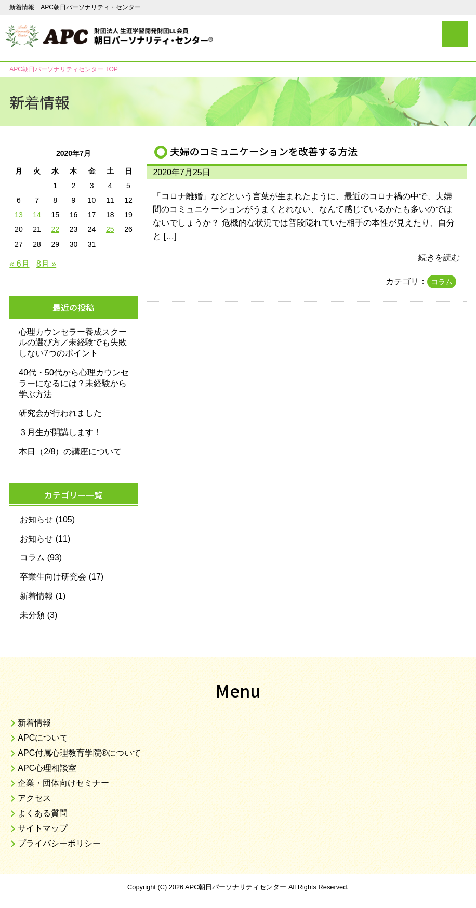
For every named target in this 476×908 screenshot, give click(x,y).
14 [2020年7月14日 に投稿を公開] (37, 214)
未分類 (32, 615)
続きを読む (439, 257)
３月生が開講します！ (60, 432)
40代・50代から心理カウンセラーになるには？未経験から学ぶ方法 (74, 383)
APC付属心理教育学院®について (79, 752)
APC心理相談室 (47, 768)
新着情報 (36, 595)
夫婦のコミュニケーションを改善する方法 (264, 151)
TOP (63, 69)
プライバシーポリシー (59, 843)
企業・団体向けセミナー (63, 783)
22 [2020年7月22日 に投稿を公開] (55, 229)
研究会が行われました (60, 413)
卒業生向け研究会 (53, 576)
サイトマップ (43, 828)
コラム (442, 282)
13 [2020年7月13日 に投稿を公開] (19, 214)
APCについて (43, 737)
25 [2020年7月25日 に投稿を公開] (110, 229)
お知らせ (36, 519)
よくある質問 (43, 813)
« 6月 (19, 263)
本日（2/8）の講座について (70, 451)
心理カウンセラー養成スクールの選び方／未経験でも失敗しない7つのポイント (73, 342)
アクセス (34, 798)
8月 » (46, 263)
